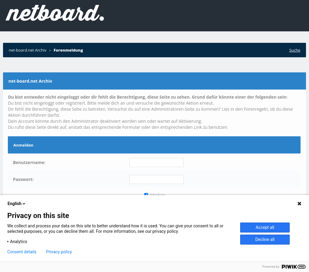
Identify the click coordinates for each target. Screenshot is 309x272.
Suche (294, 50)
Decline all (265, 239)
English (17, 203)
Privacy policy (59, 251)
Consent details (22, 251)
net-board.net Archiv (27, 50)
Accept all (265, 227)
